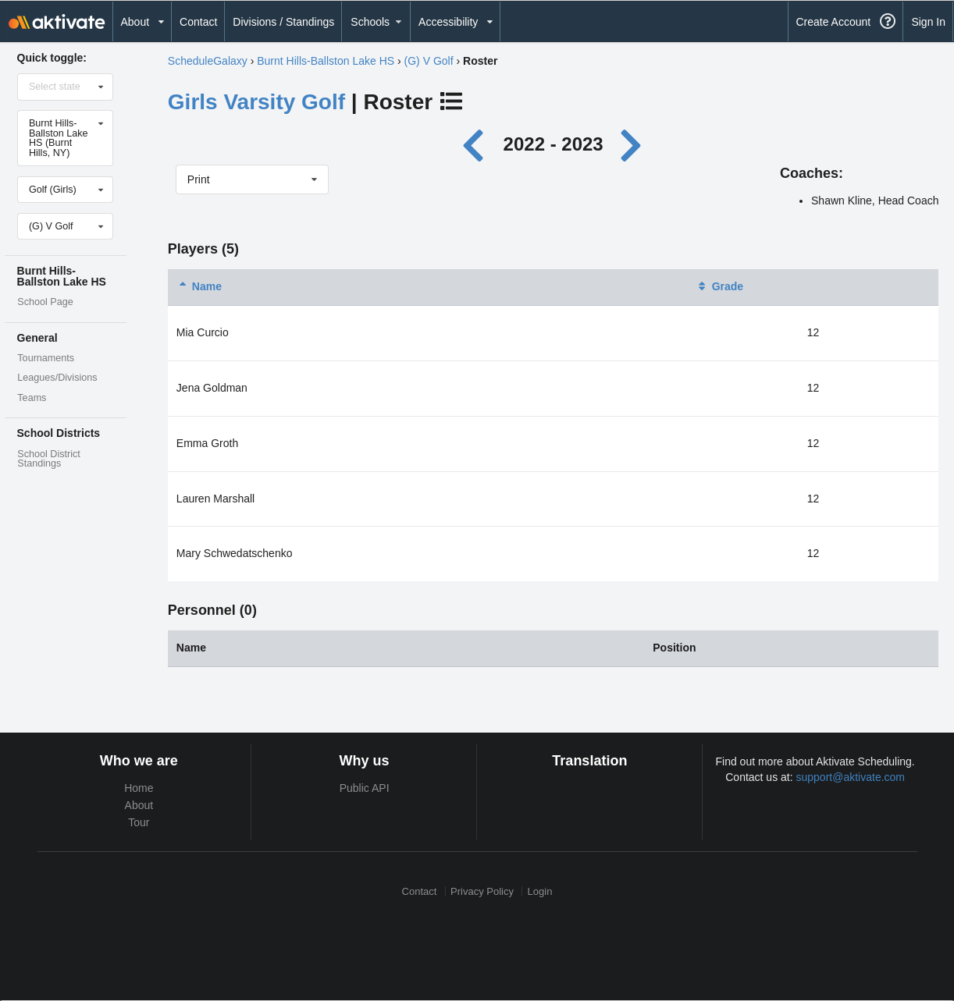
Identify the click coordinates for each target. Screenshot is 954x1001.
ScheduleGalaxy (207, 61)
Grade (719, 286)
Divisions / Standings (283, 22)
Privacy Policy (482, 891)
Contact (198, 22)
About (139, 805)
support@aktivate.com (851, 777)
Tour (138, 822)
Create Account (833, 22)
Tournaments (45, 358)
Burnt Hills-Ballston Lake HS (325, 61)
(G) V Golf (429, 61)
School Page (45, 301)
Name (199, 286)
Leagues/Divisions (57, 377)
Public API (365, 788)
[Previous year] (477, 143)
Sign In (928, 22)
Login (540, 891)
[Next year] (631, 143)
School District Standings (48, 459)
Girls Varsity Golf (256, 102)
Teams (31, 397)
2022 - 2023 (553, 143)
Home (138, 788)
